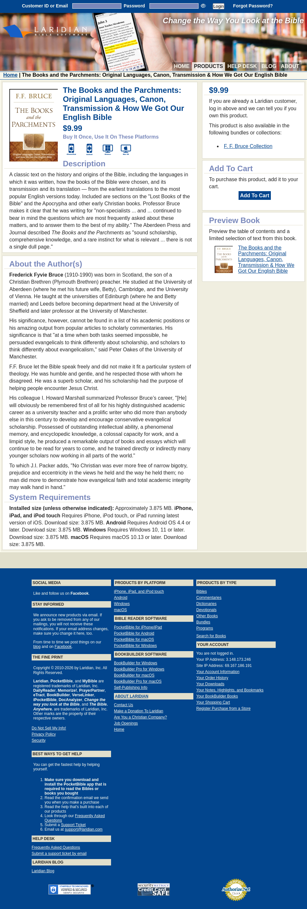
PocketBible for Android (134, 633)
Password (134, 5)
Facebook (63, 646)
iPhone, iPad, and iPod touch (139, 591)
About (290, 66)
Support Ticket (73, 825)
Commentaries (208, 597)
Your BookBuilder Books (217, 696)
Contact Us (123, 705)
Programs (204, 628)
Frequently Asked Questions (56, 847)
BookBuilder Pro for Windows (139, 669)
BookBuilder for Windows (135, 663)
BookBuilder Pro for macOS (137, 681)
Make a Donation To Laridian (138, 711)
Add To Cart (254, 195)
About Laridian (131, 696)
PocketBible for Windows (135, 645)
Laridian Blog (43, 871)
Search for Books (211, 636)
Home (181, 66)
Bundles (203, 622)
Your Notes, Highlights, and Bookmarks (229, 690)
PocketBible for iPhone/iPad (138, 627)
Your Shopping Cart (213, 702)
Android (120, 597)
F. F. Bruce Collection (248, 146)
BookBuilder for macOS (134, 675)
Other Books (207, 616)
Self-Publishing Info (130, 687)
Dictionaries (206, 603)
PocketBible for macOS (134, 639)
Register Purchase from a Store (223, 708)
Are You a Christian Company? (140, 717)
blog (37, 646)
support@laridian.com (84, 829)
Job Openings (126, 723)
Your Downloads (210, 684)
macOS (120, 610)
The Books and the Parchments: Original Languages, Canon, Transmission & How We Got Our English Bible (266, 259)
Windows (122, 603)
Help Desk (242, 66)
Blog (268, 66)
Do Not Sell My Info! (49, 728)
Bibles (201, 591)
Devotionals (206, 610)
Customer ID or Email (45, 5)
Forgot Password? (253, 5)
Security (39, 740)
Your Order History (212, 678)
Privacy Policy (44, 734)
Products (208, 66)
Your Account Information (218, 672)
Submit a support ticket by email (59, 853)
